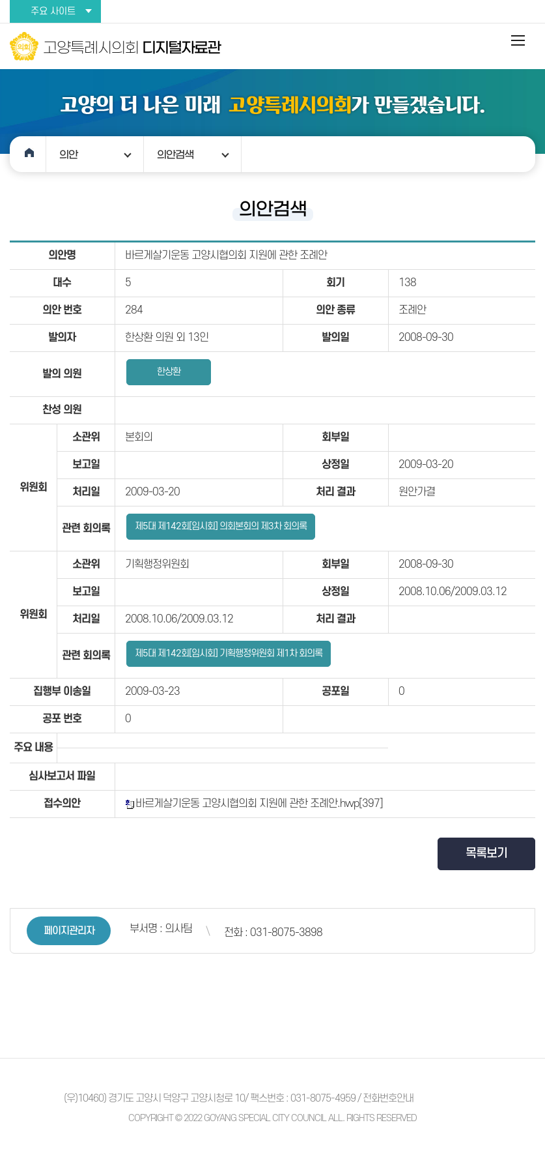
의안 (68, 154)
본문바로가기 (0, 0)
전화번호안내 (388, 1098)
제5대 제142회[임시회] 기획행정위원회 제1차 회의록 (228, 653)
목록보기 (486, 853)
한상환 (168, 371)
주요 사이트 (53, 11)
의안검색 (175, 154)
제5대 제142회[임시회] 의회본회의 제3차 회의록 (221, 526)
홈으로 (28, 154)
